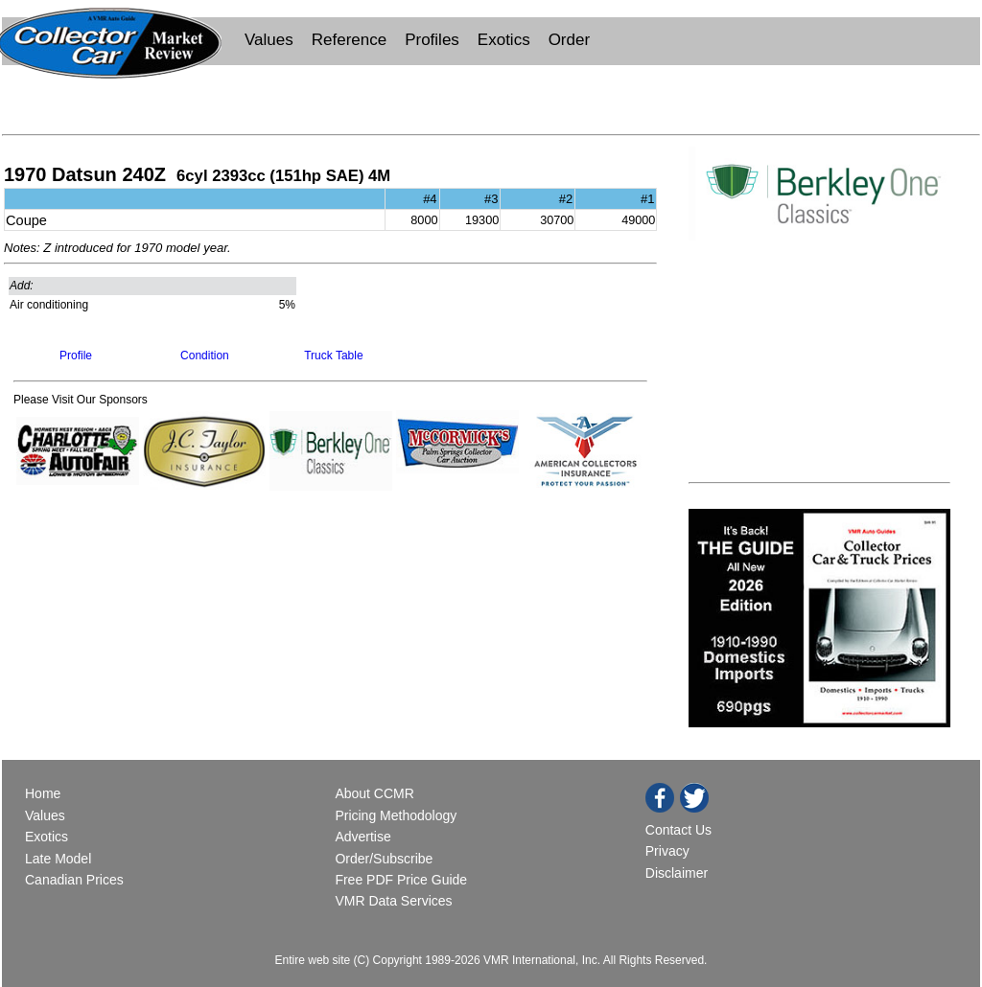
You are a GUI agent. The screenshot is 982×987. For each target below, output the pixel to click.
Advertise (362, 836)
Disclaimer (676, 873)
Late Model (58, 858)
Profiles (432, 40)
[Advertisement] (491, 97)
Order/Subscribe (384, 858)
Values (269, 40)
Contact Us (678, 830)
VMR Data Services (393, 900)
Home (44, 793)
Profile (75, 355)
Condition (204, 355)
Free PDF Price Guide (401, 879)
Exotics (504, 40)
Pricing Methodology (395, 815)
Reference (349, 40)
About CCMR (374, 793)
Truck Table (333, 355)
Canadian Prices (74, 879)
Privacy (667, 851)
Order (569, 40)
